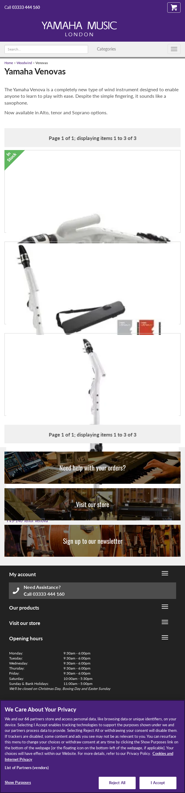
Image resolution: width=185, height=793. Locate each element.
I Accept (158, 782)
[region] (92, 746)
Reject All (117, 782)
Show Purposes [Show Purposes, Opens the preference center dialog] (18, 782)
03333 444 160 (26, 7)
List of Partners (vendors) (27, 767)
